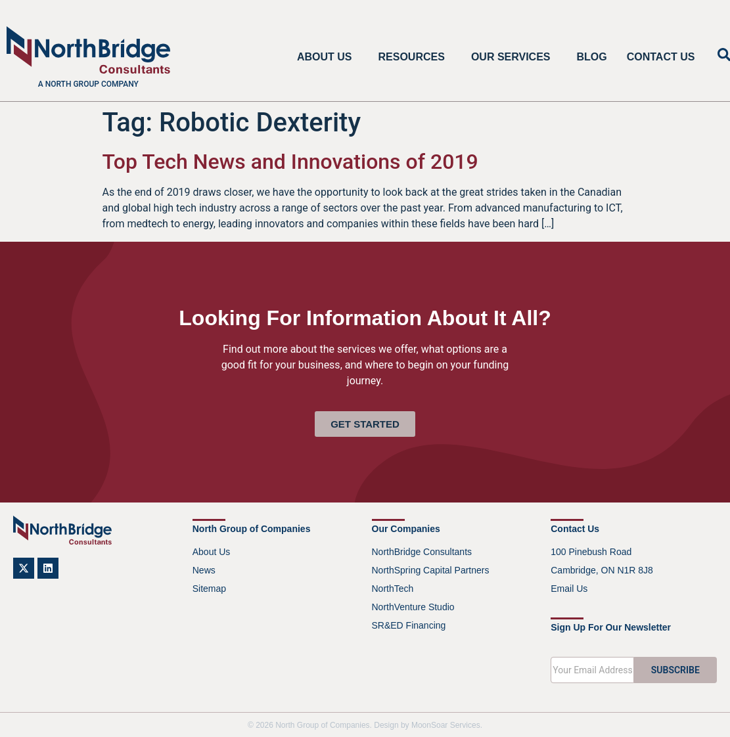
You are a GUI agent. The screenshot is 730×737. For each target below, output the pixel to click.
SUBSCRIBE (675, 670)
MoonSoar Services (445, 725)
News (204, 570)
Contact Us (661, 56)
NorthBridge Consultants (422, 552)
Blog (592, 56)
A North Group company (88, 84)
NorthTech (393, 588)
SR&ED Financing (409, 625)
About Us (328, 57)
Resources (414, 57)
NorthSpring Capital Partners (431, 570)
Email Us (569, 588)
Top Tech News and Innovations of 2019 (290, 161)
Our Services (514, 57)
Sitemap (209, 588)
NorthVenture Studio (413, 607)
